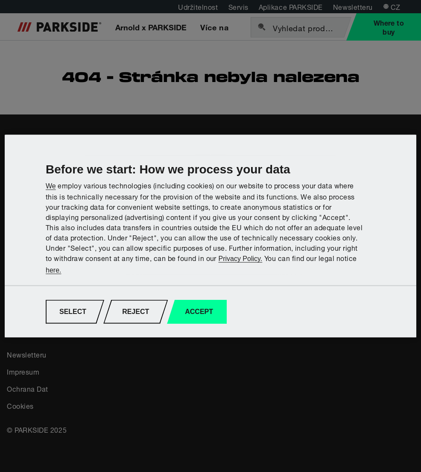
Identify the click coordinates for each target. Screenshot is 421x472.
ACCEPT (199, 311)
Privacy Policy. (240, 258)
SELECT (72, 311)
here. (53, 269)
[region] (210, 236)
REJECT (135, 311)
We (51, 186)
